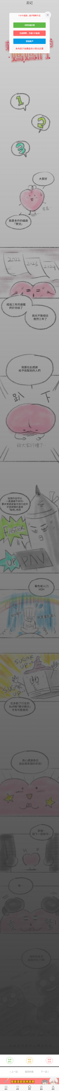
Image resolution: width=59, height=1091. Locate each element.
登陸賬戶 (29, 41)
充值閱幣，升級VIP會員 (29, 33)
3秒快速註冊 (29, 25)
